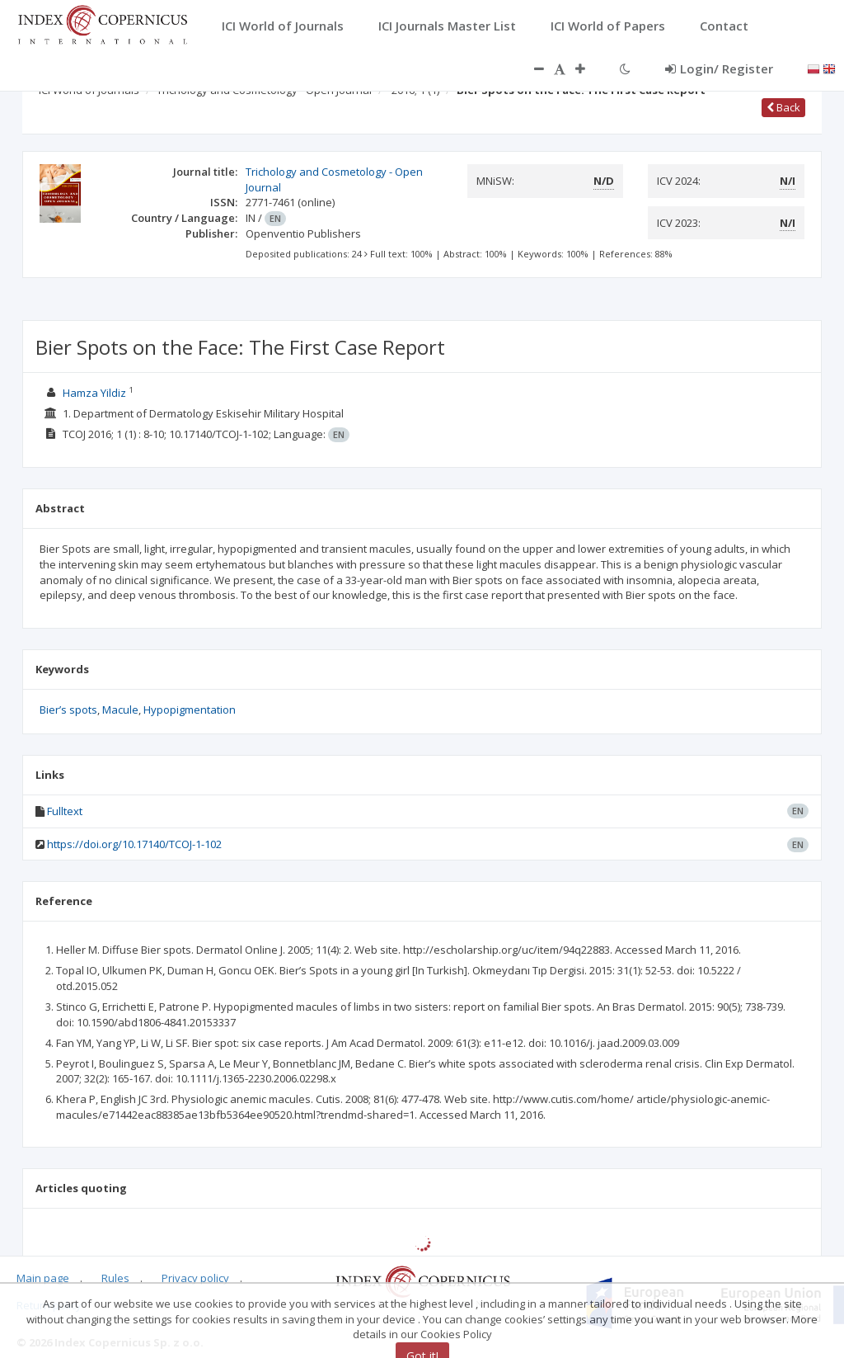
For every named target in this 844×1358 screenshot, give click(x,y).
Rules (115, 1278)
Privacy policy (195, 1278)
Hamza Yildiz (94, 392)
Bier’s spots (68, 709)
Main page (42, 1278)
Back (783, 107)
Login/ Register (719, 68)
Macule (120, 709)
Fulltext (64, 811)
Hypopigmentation (189, 709)
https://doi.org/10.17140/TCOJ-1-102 (134, 844)
